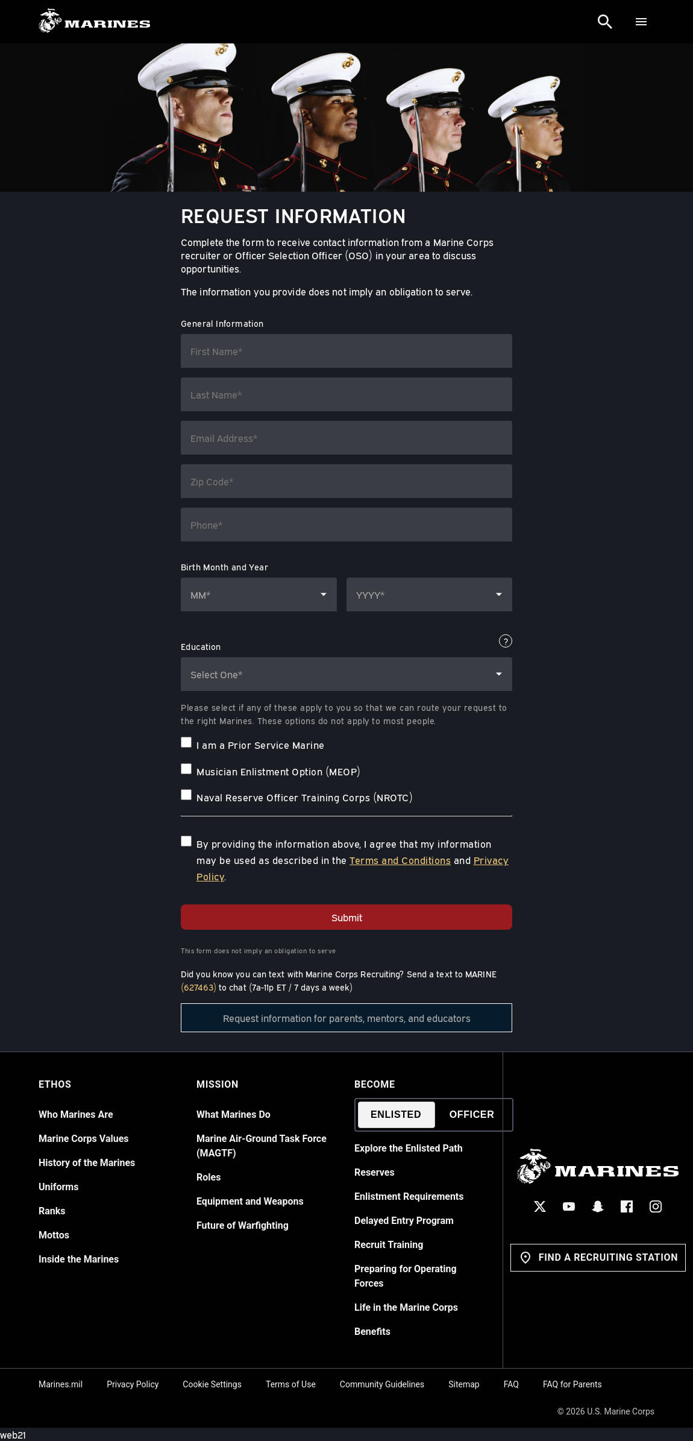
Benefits (372, 1331)
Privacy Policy (132, 1384)
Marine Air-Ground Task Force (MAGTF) (261, 1146)
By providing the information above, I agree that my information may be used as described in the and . (352, 860)
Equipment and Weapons (250, 1201)
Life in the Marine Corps (406, 1307)
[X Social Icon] (540, 1206)
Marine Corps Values (84, 1138)
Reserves (374, 1172)
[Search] (605, 21)
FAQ (511, 1384)
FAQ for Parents (572, 1384)
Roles (208, 1177)
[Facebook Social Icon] (627, 1206)
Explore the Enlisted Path (408, 1148)
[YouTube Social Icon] (569, 1206)
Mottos (54, 1235)
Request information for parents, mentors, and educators (347, 1017)
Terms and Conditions (400, 859)
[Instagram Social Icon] (656, 1206)
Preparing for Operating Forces (405, 1276)
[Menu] (641, 21)
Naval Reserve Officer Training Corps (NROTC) (304, 797)
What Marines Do (233, 1114)
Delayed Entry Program (404, 1220)
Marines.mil (61, 1384)
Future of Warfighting (242, 1225)
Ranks (52, 1211)
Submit (346, 917)
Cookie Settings (212, 1384)
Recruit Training (388, 1244)
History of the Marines (87, 1162)
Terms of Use (291, 1384)
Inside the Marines (79, 1259)
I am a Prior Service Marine (260, 744)
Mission (217, 1084)
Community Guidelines (382, 1384)
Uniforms (58, 1187)
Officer (472, 1114)
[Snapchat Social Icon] (598, 1206)
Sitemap (463, 1384)
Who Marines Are (76, 1114)
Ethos (55, 1084)
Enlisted (396, 1114)
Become (374, 1084)
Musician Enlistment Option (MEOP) (278, 771)
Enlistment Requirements (409, 1196)
